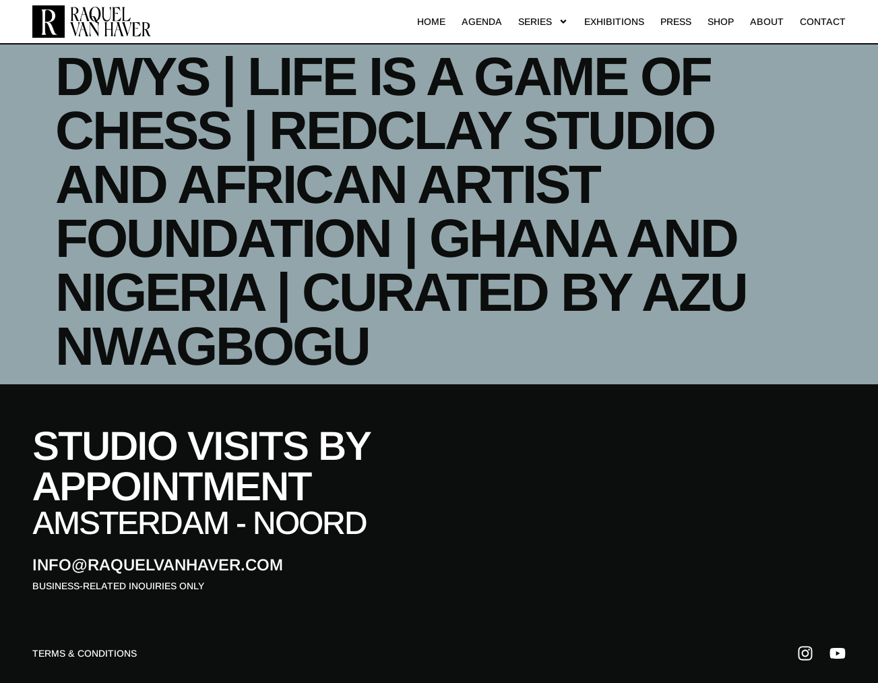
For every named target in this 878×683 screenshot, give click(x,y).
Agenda (482, 21)
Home (431, 21)
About (767, 21)
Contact (823, 21)
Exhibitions (614, 21)
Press (675, 21)
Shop (721, 21)
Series (543, 21)
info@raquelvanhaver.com (157, 565)
